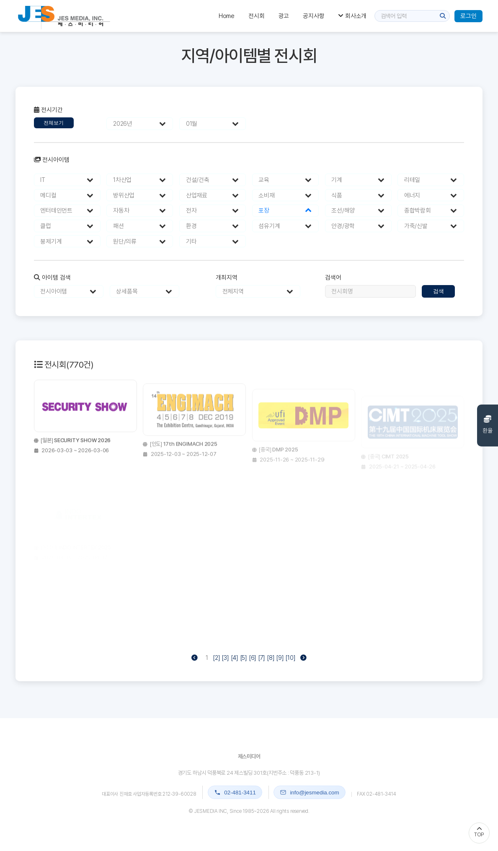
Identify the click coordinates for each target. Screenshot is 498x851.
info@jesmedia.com (309, 792)
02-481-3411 (235, 792)
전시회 (256, 16)
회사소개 (352, 16)
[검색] (443, 16)
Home (227, 16)
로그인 (468, 16)
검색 (438, 291)
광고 (284, 16)
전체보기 (54, 122)
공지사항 (313, 16)
